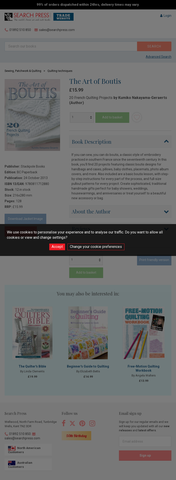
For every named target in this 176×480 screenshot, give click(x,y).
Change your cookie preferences (96, 246)
